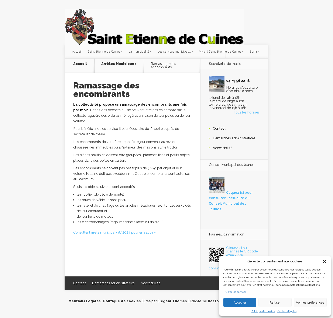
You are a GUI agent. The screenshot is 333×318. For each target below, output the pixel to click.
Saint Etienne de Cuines (104, 51)
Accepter (240, 302)
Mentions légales (286, 311)
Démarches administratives (234, 138)
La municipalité (139, 51)
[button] (324, 261)
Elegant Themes (172, 301)
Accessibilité (222, 148)
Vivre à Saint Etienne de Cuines (220, 51)
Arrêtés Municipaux (118, 64)
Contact (219, 128)
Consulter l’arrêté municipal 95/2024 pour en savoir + (114, 232)
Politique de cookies (263, 311)
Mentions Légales (85, 301)
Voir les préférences (310, 302)
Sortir (253, 51)
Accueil (77, 51)
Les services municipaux (174, 51)
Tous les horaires (247, 112)
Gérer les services (236, 291)
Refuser (275, 302)
